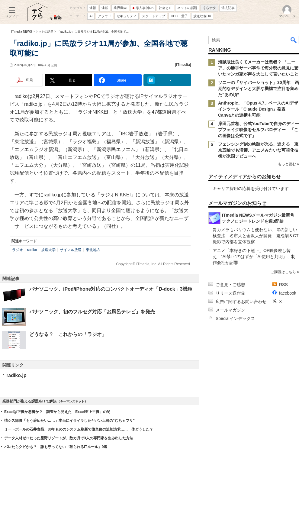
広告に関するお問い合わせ (241, 301)
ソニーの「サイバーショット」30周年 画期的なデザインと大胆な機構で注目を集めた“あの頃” (258, 88)
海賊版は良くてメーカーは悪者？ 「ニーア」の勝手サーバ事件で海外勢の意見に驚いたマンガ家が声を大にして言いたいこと (258, 68)
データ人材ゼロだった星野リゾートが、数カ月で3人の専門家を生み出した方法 (68, 438)
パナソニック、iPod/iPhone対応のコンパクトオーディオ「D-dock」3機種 (110, 289)
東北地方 (93, 250)
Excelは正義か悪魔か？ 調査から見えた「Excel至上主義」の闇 (57, 412)
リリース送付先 (230, 293)
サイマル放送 (71, 250)
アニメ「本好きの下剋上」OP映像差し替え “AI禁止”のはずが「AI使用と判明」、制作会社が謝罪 (254, 256)
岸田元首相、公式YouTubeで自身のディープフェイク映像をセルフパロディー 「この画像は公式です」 (258, 129)
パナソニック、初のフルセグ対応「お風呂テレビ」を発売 (92, 311)
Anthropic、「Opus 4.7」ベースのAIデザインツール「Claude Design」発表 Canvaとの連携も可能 (258, 109)
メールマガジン (230, 310)
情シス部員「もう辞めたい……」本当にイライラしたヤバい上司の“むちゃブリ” (69, 420)
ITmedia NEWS (21, 31)
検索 (293, 40)
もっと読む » (288, 164)
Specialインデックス (235, 318)
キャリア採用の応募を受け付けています (251, 188)
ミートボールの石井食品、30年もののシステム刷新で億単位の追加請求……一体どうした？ (78, 429)
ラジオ (17, 250)
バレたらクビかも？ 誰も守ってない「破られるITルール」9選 (55, 447)
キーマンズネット (72, 401)
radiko (32, 250)
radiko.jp (16, 375)
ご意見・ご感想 (230, 284)
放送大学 (48, 250)
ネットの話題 (44, 31)
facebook (287, 293)
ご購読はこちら (283, 272)
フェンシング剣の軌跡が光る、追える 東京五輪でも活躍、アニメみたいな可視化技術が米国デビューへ (258, 150)
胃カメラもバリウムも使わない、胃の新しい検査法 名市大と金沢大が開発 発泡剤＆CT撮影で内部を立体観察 (256, 235)
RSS (283, 284)
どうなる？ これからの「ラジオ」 (68, 334)
